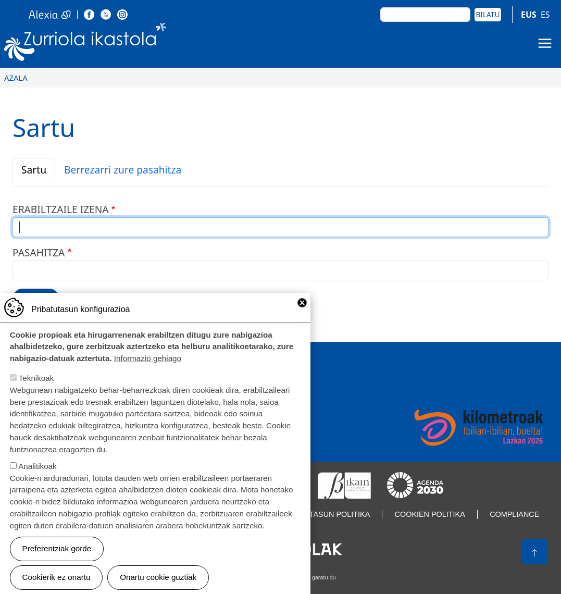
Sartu (33, 170)
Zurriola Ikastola (85, 44)
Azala (16, 77)
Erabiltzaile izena (61, 209)
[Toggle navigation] (545, 43)
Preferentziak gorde (57, 557)
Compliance (514, 514)
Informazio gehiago (147, 367)
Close (302, 311)
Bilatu (488, 14)
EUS (529, 14)
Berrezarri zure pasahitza (122, 170)
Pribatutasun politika (323, 514)
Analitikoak (37, 474)
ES (545, 14)
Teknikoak (36, 386)
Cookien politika (430, 514)
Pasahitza (39, 252)
